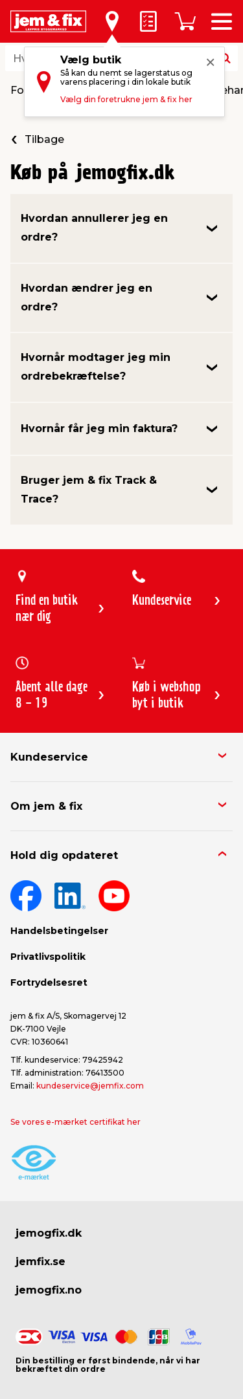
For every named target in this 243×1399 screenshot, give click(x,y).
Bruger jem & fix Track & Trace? (89, 489)
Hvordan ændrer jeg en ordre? (86, 297)
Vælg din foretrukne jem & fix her (126, 99)
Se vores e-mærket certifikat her (75, 1122)
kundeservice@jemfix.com (90, 1085)
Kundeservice (49, 757)
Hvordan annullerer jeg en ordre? (94, 227)
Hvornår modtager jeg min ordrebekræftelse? (95, 366)
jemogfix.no (49, 1290)
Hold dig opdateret (64, 855)
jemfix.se (40, 1261)
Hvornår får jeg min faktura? (99, 428)
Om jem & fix (46, 806)
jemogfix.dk (49, 1233)
